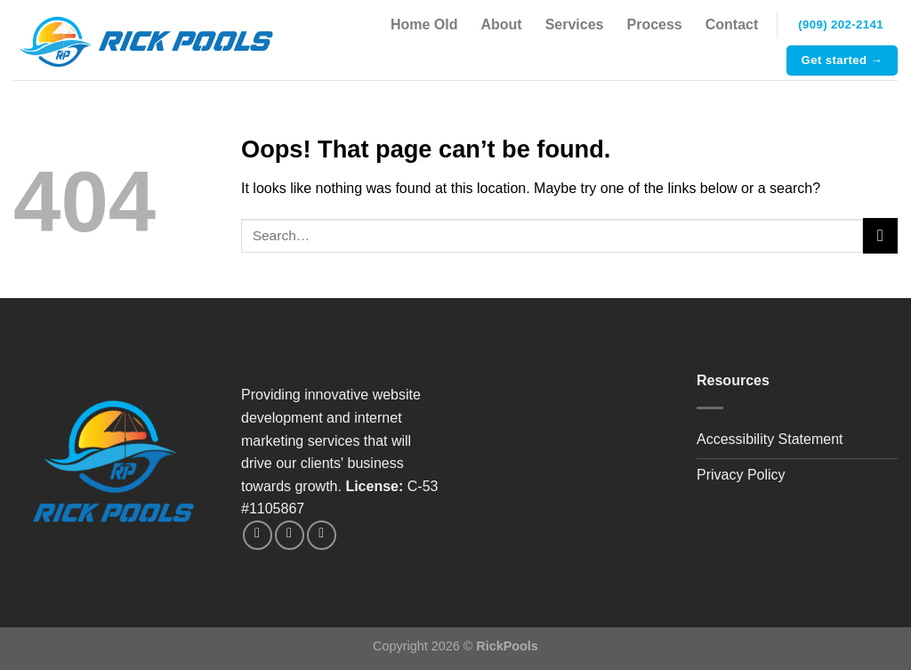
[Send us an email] (289, 535)
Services (574, 24)
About (500, 24)
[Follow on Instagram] (257, 535)
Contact (732, 24)
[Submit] (880, 235)
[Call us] (321, 535)
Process (654, 24)
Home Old (424, 24)
